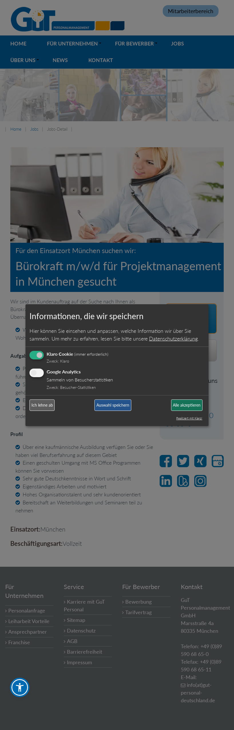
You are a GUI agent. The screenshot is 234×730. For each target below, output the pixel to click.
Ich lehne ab (42, 405)
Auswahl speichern (112, 405)
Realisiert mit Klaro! (189, 418)
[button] (19, 687)
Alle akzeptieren (187, 405)
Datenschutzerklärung (173, 338)
